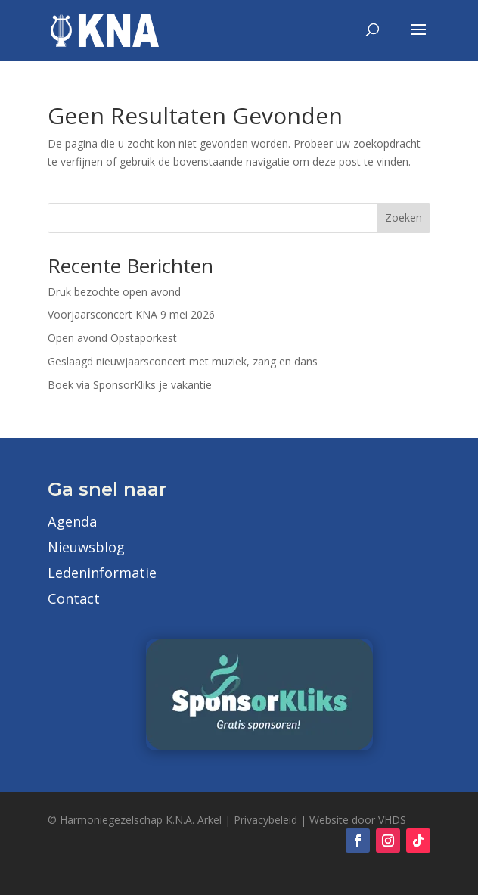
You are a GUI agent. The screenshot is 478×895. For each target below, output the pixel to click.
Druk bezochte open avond (114, 291)
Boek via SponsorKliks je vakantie (130, 385)
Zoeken (403, 217)
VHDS (392, 820)
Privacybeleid (265, 820)
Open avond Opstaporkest (112, 338)
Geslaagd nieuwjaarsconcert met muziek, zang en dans (183, 361)
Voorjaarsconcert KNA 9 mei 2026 (131, 314)
